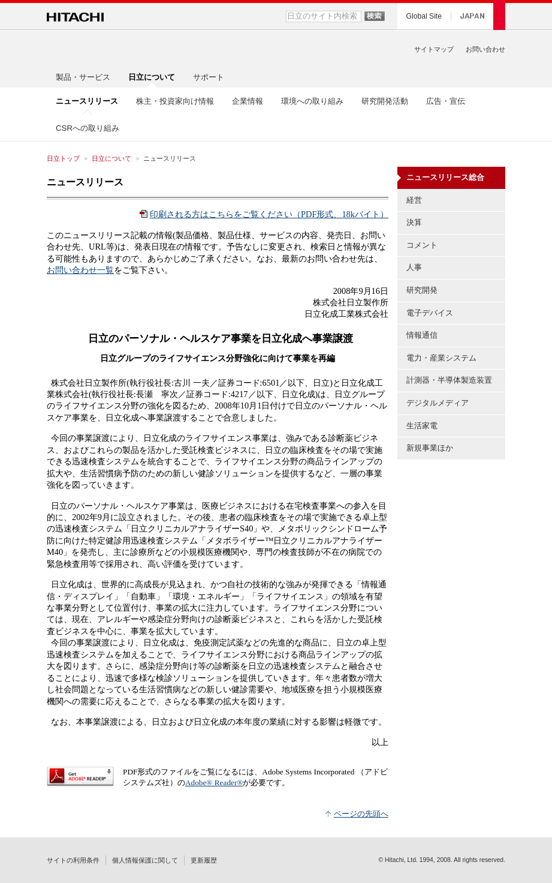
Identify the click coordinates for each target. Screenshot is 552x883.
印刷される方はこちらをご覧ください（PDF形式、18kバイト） (269, 214)
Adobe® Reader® (214, 782)
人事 (414, 267)
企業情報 (247, 101)
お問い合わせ (485, 49)
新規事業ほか (429, 447)
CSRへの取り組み (87, 128)
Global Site (424, 16)
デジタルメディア (437, 402)
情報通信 (422, 335)
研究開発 (422, 290)
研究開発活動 (384, 101)
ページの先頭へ (361, 813)
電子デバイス (429, 312)
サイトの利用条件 (73, 860)
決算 (414, 222)
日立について (111, 158)
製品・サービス (83, 77)
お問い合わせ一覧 (80, 270)
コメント (422, 245)
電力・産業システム (441, 357)
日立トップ (63, 158)
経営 (414, 200)
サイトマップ (434, 49)
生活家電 (422, 425)
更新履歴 (204, 860)
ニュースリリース (85, 182)
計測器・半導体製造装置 (449, 380)
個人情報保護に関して (145, 860)
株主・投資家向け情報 (175, 101)
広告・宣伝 (445, 101)
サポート (208, 77)
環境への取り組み (312, 101)
